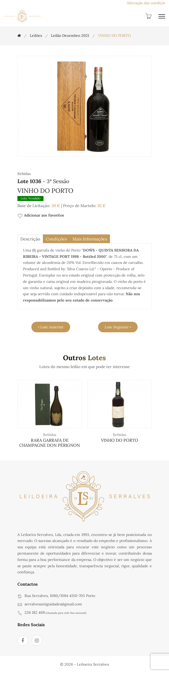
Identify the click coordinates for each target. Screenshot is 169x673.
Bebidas (49, 434)
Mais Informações (90, 239)
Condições (56, 239)
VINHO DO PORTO (119, 440)
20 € (55, 205)
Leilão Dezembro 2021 (70, 35)
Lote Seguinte (118, 327)
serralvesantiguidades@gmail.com (53, 604)
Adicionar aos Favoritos (40, 215)
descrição (30, 239)
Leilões (36, 35)
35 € (101, 205)
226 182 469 (35, 612)
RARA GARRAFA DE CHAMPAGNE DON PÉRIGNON (49, 443)
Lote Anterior (51, 327)
